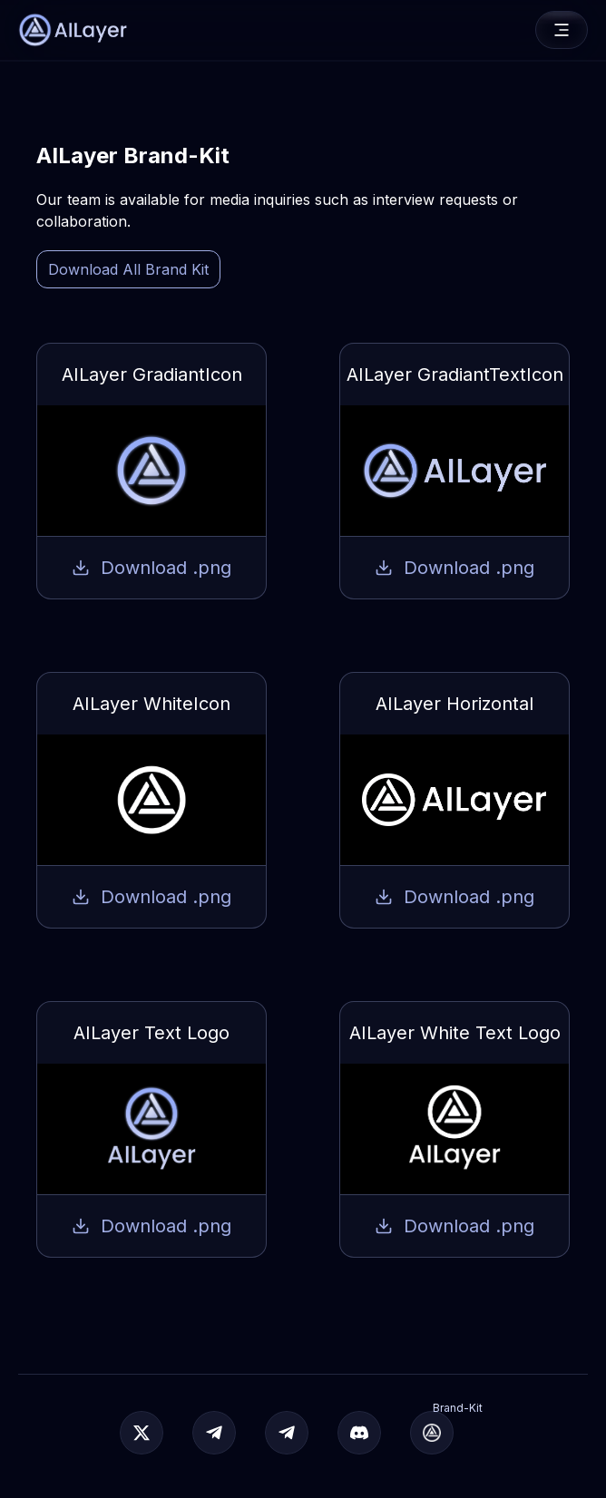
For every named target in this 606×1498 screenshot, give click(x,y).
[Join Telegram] (214, 1432)
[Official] (141, 1432)
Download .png (151, 568)
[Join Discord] (359, 1432)
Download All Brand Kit (128, 269)
